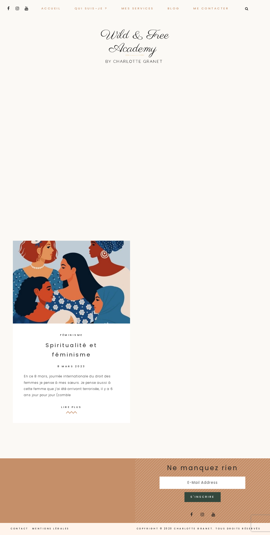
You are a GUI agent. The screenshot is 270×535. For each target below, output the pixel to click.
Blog (174, 8)
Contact (19, 528)
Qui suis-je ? (91, 8)
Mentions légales (50, 528)
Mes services (137, 8)
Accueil (51, 8)
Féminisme (71, 335)
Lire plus (71, 407)
